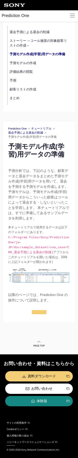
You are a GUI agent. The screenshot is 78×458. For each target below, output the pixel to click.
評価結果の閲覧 (21, 71)
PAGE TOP (39, 345)
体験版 (42, 401)
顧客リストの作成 (23, 89)
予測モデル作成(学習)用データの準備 (37, 54)
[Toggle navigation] (72, 15)
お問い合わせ (41, 389)
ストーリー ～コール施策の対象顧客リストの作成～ (38, 43)
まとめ (15, 98)
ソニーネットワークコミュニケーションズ (32, 442)
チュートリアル (41, 128)
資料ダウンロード (42, 376)
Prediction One (15, 15)
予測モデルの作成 (23, 63)
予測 (13, 80)
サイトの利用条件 (18, 422)
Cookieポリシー (17, 429)
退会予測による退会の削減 (30, 32)
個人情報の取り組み (19, 435)
